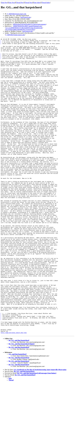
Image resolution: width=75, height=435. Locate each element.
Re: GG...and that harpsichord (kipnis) (22, 396)
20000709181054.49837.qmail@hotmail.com (27, 26)
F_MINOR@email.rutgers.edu (16, 14)
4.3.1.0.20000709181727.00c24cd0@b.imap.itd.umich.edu (24, 28)
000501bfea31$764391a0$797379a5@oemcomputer (29, 24)
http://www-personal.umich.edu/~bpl (14, 385)
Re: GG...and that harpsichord (19, 393)
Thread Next (29, 2)
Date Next (12, 2)
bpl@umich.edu (26, 17)
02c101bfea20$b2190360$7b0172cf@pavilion (20, 29)
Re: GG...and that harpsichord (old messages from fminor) (36, 425)
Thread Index (46, 2)
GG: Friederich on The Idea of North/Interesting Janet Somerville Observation (40, 422)
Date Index (37, 2)
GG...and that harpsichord (17, 406)
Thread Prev (20, 2)
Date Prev (4, 2)
